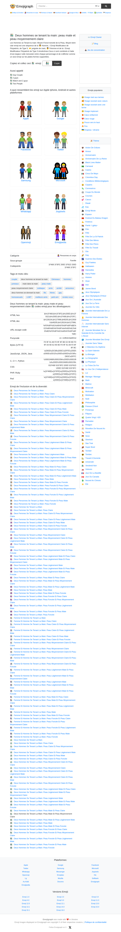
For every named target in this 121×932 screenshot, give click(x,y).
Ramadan (87, 421)
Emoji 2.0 (60, 897)
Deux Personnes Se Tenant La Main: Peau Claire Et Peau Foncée (39, 412)
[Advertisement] (60, 25)
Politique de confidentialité (95, 922)
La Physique (89, 362)
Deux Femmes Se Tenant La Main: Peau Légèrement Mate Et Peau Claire (42, 556)
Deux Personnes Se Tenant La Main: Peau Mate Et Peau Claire (38, 467)
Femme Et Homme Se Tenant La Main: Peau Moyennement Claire (39, 649)
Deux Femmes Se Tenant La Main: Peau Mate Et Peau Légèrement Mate (42, 587)
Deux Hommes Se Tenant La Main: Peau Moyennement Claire (38, 768)
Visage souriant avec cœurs (94, 101)
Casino (86, 170)
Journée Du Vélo (90, 307)
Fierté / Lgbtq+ (89, 225)
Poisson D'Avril (90, 406)
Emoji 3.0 (95, 897)
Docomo (60, 882)
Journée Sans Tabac (92, 343)
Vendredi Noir (89, 466)
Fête (85, 233)
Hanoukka (88, 270)
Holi (85, 285)
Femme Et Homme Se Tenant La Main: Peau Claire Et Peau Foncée (40, 639)
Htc (95, 875)
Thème (95, 141)
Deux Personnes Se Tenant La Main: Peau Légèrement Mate (37, 454)
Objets (90, 12)
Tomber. (87, 454)
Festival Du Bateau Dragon (95, 218)
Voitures (87, 469)
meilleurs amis (41, 297)
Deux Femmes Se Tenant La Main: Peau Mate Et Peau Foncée (38, 593)
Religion (87, 425)
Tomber (87, 451)
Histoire (87, 277)
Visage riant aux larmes (93, 97)
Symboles (98, 12)
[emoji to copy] (47, 63)
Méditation (88, 395)
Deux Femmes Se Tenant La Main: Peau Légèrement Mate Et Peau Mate (42, 568)
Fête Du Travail (90, 248)
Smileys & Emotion (17, 12)
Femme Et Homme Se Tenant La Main (28, 618)
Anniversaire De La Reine (94, 159)
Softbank (95, 878)
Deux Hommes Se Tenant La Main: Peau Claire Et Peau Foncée (38, 759)
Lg (26, 878)
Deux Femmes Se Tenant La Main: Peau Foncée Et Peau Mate (38, 611)
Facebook (26, 149)
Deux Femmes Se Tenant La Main (26, 507)
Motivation (88, 391)
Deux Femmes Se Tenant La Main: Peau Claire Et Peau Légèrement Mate (42, 519)
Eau (85, 207)
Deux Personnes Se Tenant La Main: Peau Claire (32, 394)
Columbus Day (90, 177)
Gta (85, 251)
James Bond (89, 289)
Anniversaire (89, 155)
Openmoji (26, 242)
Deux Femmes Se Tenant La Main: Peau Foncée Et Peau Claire (38, 596)
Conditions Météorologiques (95, 181)
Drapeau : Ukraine (90, 130)
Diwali (86, 203)
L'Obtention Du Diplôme (93, 347)
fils (45, 293)
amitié (59, 288)
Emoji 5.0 (60, 900)
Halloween (88, 266)
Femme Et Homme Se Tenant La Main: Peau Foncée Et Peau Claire (40, 718)
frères (52, 293)
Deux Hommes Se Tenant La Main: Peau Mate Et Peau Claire (37, 811)
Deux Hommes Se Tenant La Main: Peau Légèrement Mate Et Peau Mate (42, 801)
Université (88, 462)
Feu (84, 126)
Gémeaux (56, 279)
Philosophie (88, 403)
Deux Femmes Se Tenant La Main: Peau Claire (31, 510)
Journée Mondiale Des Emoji (95, 340)
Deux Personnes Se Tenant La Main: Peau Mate (32, 479)
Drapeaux (107, 12)
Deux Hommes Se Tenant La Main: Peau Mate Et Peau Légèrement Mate (42, 820)
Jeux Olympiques (91, 292)
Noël (85, 399)
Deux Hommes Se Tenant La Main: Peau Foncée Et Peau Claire (38, 829)
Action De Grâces (91, 148)
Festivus (87, 222)
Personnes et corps (31, 12)
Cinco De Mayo (90, 174)
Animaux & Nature (45, 12)
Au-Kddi (26, 882)
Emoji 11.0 (95, 900)
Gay (85, 255)
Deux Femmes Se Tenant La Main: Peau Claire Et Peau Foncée (38, 526)
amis (51, 288)
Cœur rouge (88, 119)
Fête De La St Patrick (92, 237)
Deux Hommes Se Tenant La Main (26, 740)
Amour (86, 151)
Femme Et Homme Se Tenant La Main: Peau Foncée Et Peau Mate (40, 734)
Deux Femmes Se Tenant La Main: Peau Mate (31, 590)
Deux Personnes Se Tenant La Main (27, 391)
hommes (67, 279)
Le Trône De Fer (90, 365)
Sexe (86, 436)
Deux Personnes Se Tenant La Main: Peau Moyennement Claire (38, 421)
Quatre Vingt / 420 (91, 417)
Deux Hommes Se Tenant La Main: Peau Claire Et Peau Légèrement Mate (43, 752)
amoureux (70, 288)
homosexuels (17, 297)
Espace (87, 214)
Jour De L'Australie (91, 300)
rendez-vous (67, 297)
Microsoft (60, 180)
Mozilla (60, 878)
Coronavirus (88, 188)
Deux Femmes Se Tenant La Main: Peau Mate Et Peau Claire (37, 578)
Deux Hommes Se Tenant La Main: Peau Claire (31, 743)
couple (14, 279)
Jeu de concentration (95, 50)
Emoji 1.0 (25, 897)
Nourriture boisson (59, 12)
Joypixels (60, 211)
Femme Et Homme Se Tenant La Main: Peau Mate (33, 712)
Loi (85, 373)
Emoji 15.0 (95, 907)
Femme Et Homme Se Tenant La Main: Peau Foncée (34, 737)
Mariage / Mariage (91, 377)
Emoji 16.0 (61, 910)
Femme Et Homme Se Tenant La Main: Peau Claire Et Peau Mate (39, 636)
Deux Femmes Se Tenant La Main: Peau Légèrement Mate (36, 565)
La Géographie (90, 358)
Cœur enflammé (90, 115)
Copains (87, 185)
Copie (57, 62)
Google (60, 118)
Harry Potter (88, 274)
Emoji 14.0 (61, 907)
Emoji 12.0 (26, 903)
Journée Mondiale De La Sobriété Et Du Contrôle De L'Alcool (94, 333)
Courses (87, 196)
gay (60, 293)
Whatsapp (26, 211)
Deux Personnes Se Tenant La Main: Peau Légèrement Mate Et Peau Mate (43, 458)
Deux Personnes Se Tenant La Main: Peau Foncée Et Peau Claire (39, 486)
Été (85, 484)
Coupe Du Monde (91, 192)
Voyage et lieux (73, 12)
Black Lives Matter (91, 162)
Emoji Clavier (95, 37)
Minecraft (87, 388)
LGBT (29, 297)
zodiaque (41, 288)
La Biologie (88, 354)
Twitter (60, 149)
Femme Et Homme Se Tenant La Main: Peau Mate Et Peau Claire (39, 697)
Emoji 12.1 (61, 903)
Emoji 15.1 (26, 910)
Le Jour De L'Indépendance (95, 369)
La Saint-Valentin (90, 351)
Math (85, 380)
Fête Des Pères (90, 244)
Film (85, 229)
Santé (86, 432)
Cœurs (86, 200)
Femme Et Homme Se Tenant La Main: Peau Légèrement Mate (38, 682)
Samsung (26, 180)
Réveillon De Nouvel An (93, 428)
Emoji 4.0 (25, 900)
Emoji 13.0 (95, 903)
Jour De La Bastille (91, 473)
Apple (26, 118)
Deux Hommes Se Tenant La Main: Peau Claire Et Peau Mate (37, 755)
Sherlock (87, 440)
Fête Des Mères (90, 240)
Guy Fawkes (89, 262)
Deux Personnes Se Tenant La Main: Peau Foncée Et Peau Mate (39, 501)
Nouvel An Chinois (91, 480)
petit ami (54, 297)
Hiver (86, 281)
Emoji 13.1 (26, 907)
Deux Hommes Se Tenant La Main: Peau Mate (31, 823)
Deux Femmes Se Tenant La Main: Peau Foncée (32, 615)
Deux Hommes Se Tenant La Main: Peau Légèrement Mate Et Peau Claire (43, 789)
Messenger (60, 872)
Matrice (86, 384)
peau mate (46, 284)
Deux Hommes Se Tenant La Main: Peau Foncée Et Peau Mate (38, 844)
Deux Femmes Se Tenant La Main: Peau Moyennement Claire (37, 535)
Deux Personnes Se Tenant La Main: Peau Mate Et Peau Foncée (39, 482)
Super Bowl (88, 447)
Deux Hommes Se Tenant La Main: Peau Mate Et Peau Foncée (38, 826)
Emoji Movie (89, 211)
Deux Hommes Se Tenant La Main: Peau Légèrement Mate (36, 798)
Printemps (88, 410)
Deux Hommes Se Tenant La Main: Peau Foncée (32, 848)
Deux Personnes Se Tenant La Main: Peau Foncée (33, 504)
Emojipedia (60, 242)
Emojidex (60, 875)
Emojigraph (24, 6)
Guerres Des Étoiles (92, 259)
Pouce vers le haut (91, 122)
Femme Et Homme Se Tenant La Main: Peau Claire (33, 621)
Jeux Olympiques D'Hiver (94, 296)
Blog (95, 44)
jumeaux (15, 284)
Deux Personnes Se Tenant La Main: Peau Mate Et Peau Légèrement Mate (43, 476)
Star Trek (87, 443)
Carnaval (87, 166)
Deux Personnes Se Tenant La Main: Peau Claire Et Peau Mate (38, 409)
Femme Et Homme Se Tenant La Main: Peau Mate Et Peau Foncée (40, 715)
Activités (83, 12)
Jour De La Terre (90, 303)
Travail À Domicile (91, 458)
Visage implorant (90, 111)
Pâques (87, 414)
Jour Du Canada (90, 477)
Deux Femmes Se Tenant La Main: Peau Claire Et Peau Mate (37, 523)
